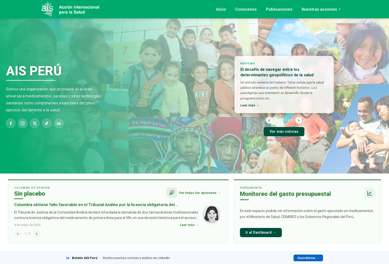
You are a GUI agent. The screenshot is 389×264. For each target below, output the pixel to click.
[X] (34, 123)
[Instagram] (22, 123)
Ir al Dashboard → (261, 232)
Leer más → (250, 105)
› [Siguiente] (299, 120)
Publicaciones (279, 9)
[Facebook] (10, 123)
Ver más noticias (284, 132)
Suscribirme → (308, 258)
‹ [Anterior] (269, 120)
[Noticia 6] (292, 120)
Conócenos (246, 9)
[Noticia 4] (285, 120)
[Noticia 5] (289, 120)
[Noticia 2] (279, 120)
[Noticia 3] (282, 120)
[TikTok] (46, 123)
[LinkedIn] (59, 123)
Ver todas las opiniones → (200, 193)
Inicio (221, 9)
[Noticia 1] (276, 120)
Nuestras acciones (321, 9)
